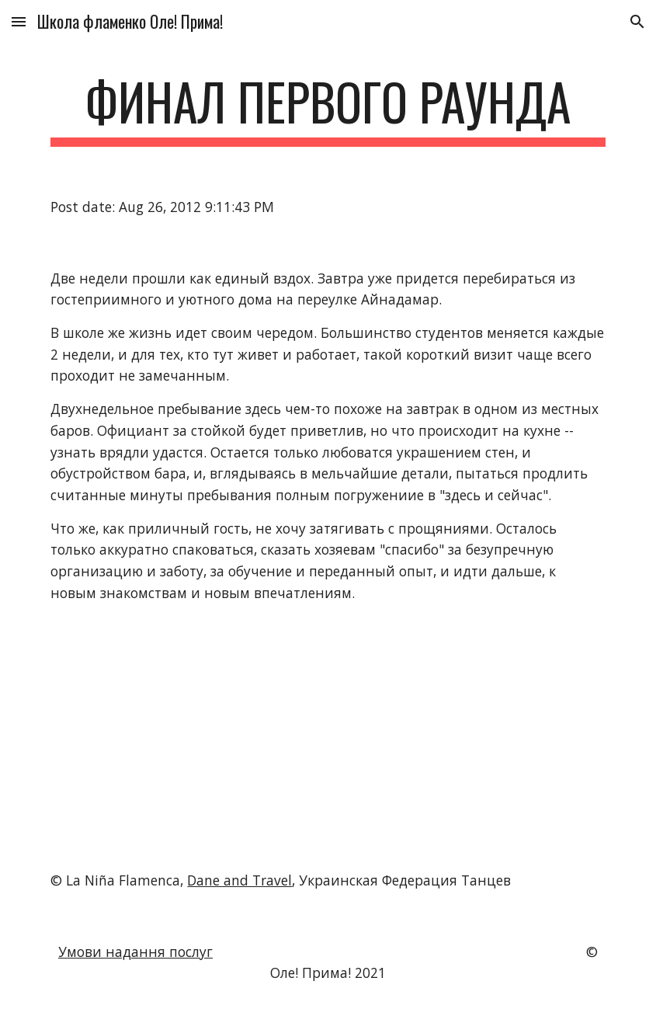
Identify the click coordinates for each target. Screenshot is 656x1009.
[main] (327, 109)
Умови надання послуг (135, 951)
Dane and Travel (239, 880)
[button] (18, 21)
